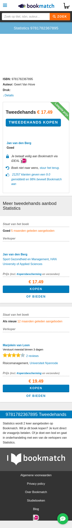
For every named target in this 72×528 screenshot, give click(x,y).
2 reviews (32, 355)
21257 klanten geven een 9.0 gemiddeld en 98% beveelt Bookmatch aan (36, 179)
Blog (36, 509)
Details (9, 95)
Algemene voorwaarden (36, 475)
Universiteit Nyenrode (44, 363)
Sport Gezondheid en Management (26, 259)
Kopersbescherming (29, 274)
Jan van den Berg (19, 143)
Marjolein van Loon (16, 345)
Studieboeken (36, 500)
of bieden (36, 296)
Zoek (60, 16)
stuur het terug (49, 167)
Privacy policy (36, 483)
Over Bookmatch (36, 492)
